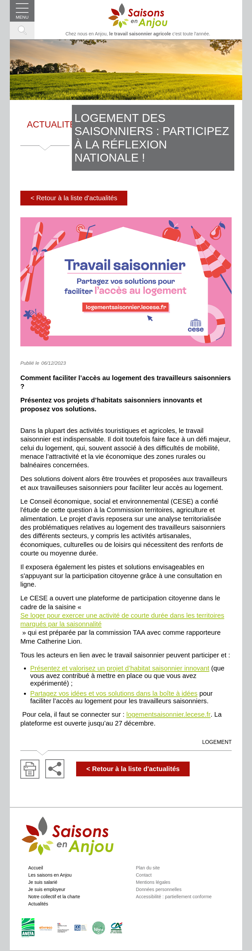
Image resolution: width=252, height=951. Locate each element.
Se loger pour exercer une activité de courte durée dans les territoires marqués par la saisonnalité (122, 620)
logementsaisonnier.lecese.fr (168, 714)
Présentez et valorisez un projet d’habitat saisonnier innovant (119, 668)
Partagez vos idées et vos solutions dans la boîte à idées (114, 693)
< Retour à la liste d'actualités (74, 198)
